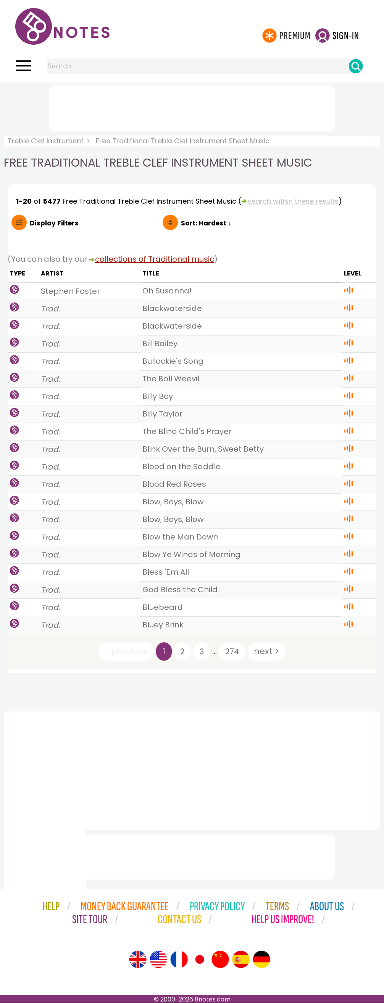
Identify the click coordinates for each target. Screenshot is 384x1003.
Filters (54, 223)
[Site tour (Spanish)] (240, 959)
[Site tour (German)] (261, 959)
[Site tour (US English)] (158, 959)
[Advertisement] (192, 107)
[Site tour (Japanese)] (199, 959)
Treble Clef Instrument (46, 141)
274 (232, 651)
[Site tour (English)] (137, 959)
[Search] (356, 66)
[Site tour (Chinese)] (220, 959)
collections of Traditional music (154, 259)
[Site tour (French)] (179, 959)
